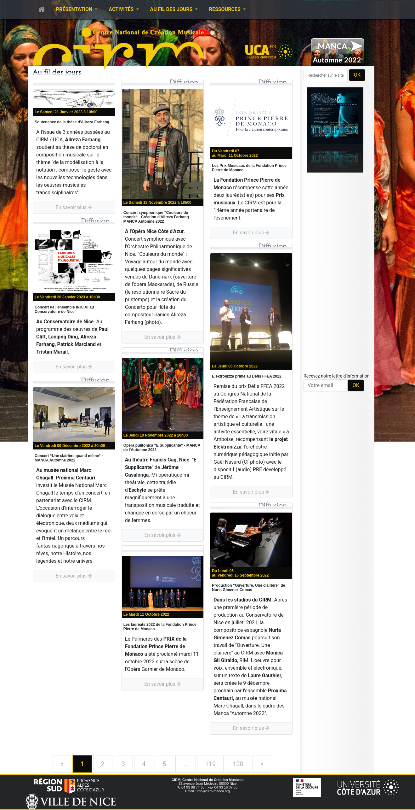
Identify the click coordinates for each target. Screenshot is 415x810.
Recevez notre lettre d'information (336, 376)
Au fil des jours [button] (172, 9)
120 (238, 764)
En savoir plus (73, 207)
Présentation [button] (75, 9)
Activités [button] (122, 9)
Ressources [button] (225, 9)
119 (210, 764)
